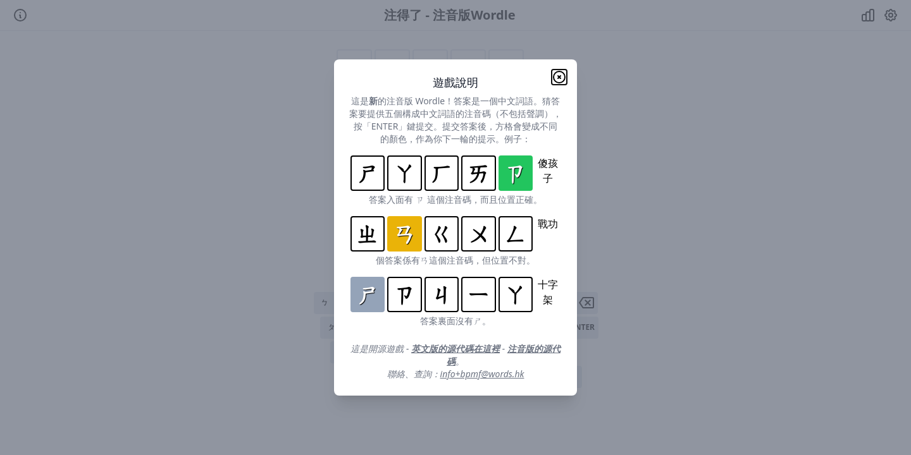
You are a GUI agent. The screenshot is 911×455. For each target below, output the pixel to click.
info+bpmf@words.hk (482, 374)
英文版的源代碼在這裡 (455, 349)
